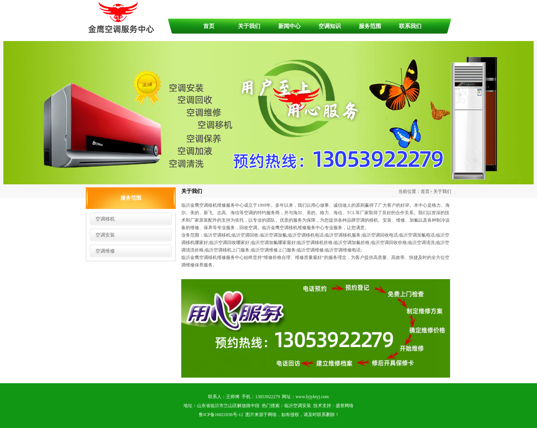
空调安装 (105, 235)
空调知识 (329, 26)
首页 (208, 26)
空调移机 (105, 219)
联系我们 (410, 26)
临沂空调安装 (297, 405)
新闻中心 (289, 26)
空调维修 (105, 251)
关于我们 (249, 26)
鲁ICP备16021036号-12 (221, 414)
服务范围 (370, 26)
